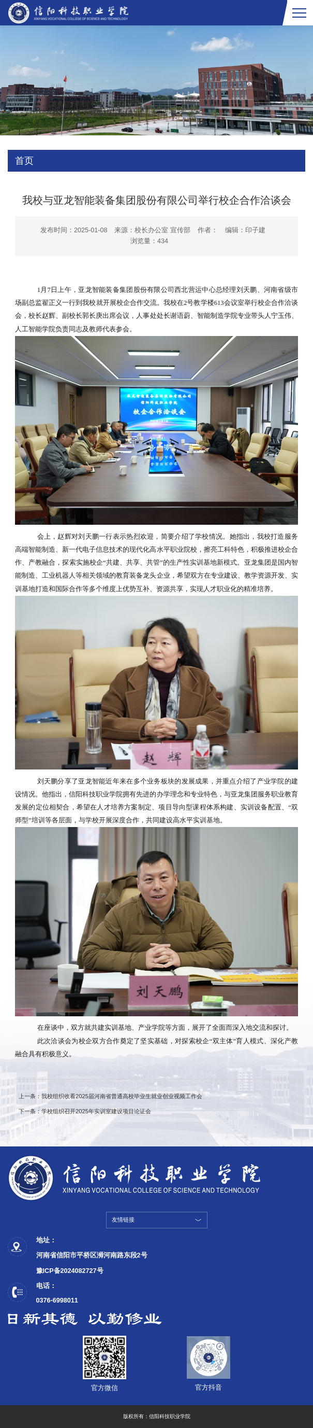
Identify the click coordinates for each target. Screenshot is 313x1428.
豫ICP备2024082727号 (69, 1271)
